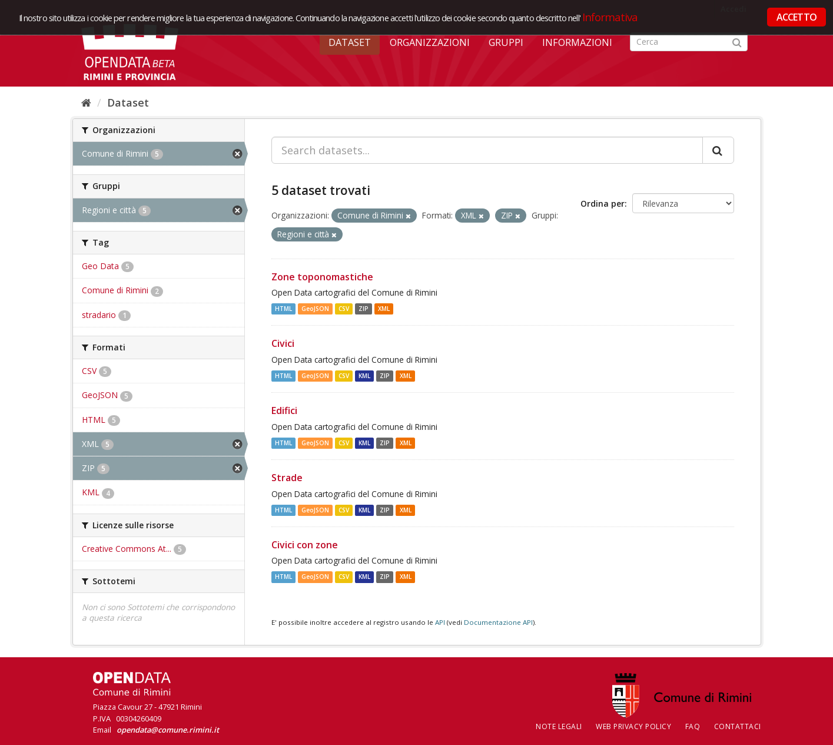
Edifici (284, 410)
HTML (283, 308)
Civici (282, 343)
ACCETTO (796, 17)
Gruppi (506, 42)
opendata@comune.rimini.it (168, 729)
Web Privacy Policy (633, 726)
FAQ (693, 726)
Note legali (559, 726)
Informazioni (577, 42)
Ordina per (602, 203)
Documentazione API (498, 622)
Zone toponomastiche (322, 276)
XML (384, 308)
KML (364, 376)
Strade (287, 477)
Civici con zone (304, 544)
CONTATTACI (737, 726)
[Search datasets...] (487, 150)
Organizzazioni (430, 42)
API (440, 622)
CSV (343, 308)
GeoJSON (315, 308)
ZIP (364, 308)
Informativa (610, 16)
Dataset (349, 42)
